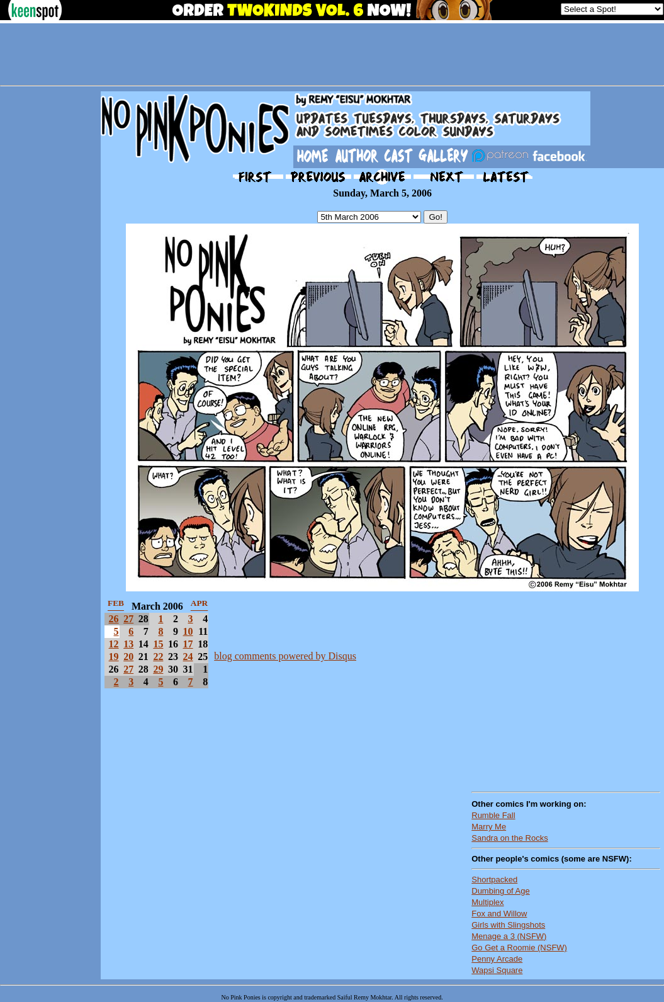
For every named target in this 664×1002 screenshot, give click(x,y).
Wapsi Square (496, 970)
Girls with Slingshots (508, 925)
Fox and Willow (499, 913)
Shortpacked (494, 879)
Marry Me (488, 826)
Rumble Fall (493, 815)
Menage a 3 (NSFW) (508, 936)
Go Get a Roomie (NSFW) (519, 947)
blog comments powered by (285, 656)
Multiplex (487, 902)
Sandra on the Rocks (509, 838)
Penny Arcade (496, 959)
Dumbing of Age (500, 891)
